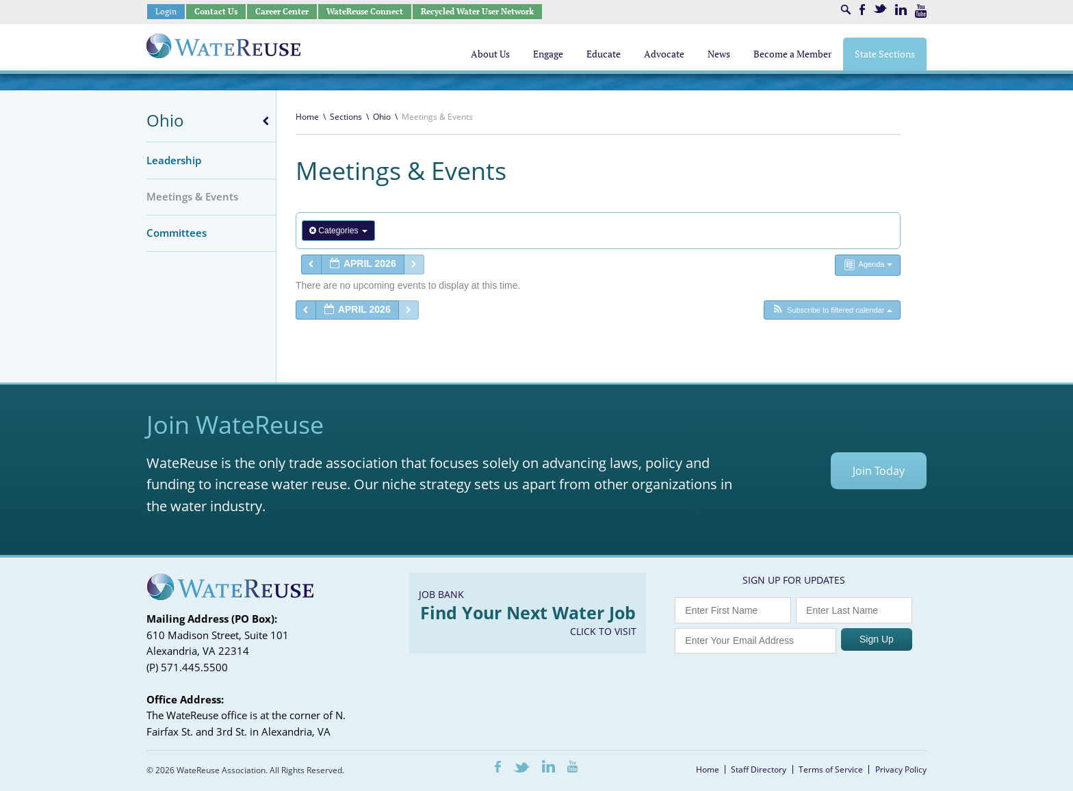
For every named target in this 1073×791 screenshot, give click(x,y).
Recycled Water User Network (477, 11)
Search (845, 9)
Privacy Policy (901, 769)
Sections (346, 116)
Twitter (880, 8)
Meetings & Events (192, 196)
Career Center (282, 11)
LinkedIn (901, 9)
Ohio (165, 120)
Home (307, 116)
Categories (338, 230)
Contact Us (215, 11)
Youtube (921, 11)
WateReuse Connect (364, 11)
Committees (176, 232)
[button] (831, 310)
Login (166, 11)
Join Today (879, 470)
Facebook (862, 9)
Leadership (173, 160)
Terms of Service (831, 769)
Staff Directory (758, 769)
